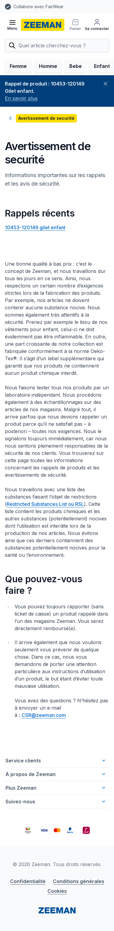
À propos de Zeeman (56, 774)
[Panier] (75, 25)
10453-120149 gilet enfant (35, 227)
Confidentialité (28, 881)
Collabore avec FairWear (38, 6)
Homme (48, 66)
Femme (18, 66)
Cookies (57, 891)
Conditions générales (78, 881)
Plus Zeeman (56, 788)
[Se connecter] (97, 25)
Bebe (75, 66)
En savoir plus (21, 98)
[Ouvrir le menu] (12, 25)
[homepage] (42, 25)
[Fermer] (105, 84)
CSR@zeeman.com (44, 715)
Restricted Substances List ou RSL (45, 504)
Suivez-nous (56, 801)
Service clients (56, 761)
